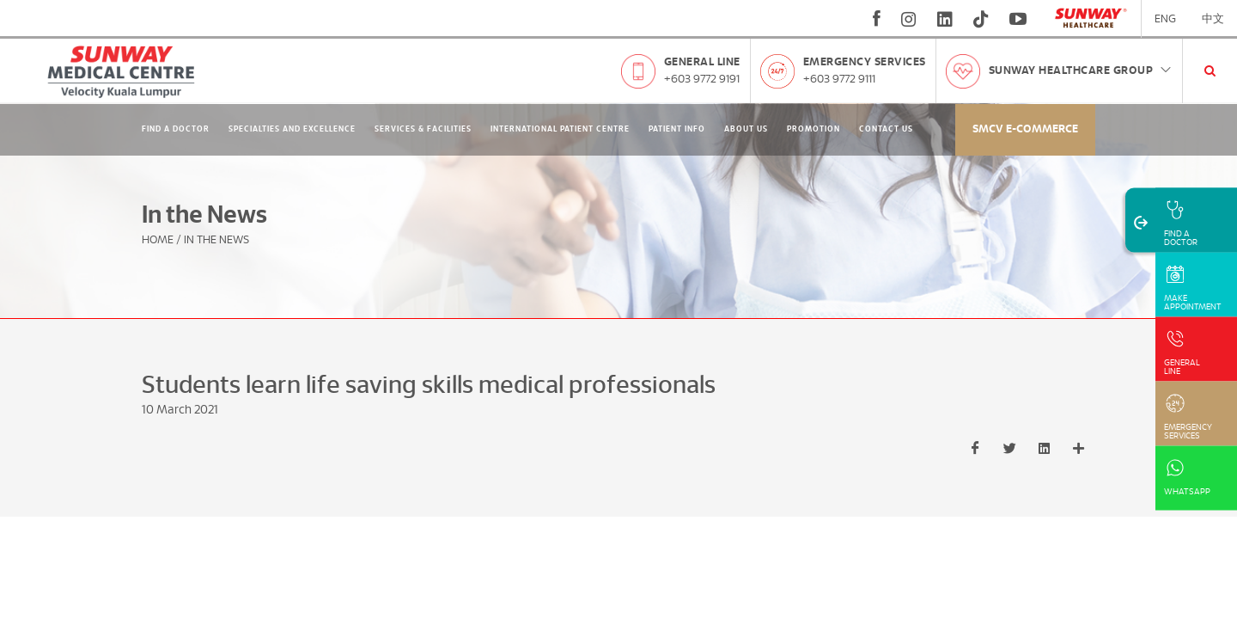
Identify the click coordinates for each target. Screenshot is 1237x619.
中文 (1213, 19)
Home (158, 240)
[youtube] (1020, 19)
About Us (746, 129)
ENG (1165, 19)
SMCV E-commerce (1025, 129)
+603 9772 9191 (702, 79)
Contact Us (886, 129)
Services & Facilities (423, 129)
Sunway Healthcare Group (1081, 71)
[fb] (876, 19)
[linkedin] (945, 19)
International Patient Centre (560, 129)
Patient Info (677, 129)
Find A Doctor (176, 129)
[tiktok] (981, 19)
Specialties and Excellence (292, 129)
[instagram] (909, 19)
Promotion (813, 129)
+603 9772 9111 (839, 79)
